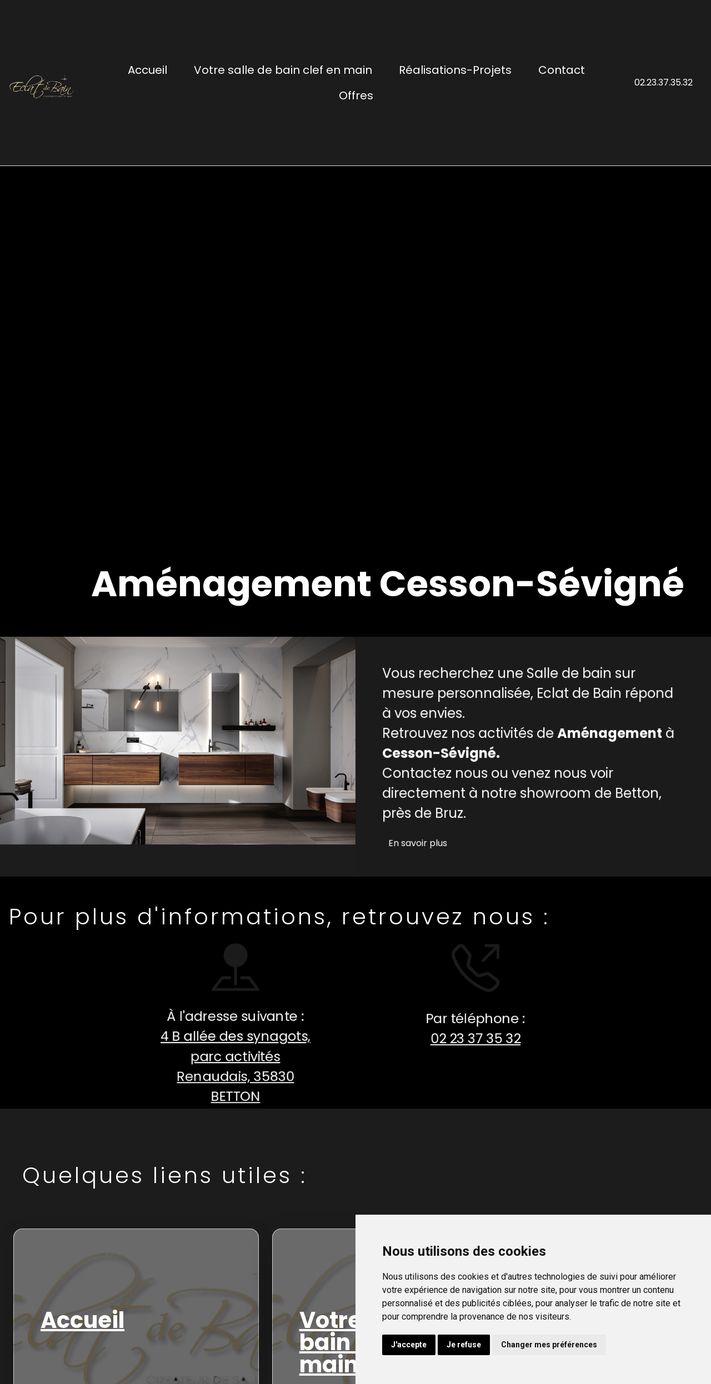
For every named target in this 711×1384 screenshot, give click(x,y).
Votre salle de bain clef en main (283, 70)
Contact (561, 70)
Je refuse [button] (464, 1344)
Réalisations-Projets (455, 70)
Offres (356, 95)
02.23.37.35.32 (663, 82)
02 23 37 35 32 (459, 1039)
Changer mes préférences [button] (549, 1344)
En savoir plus (434, 859)
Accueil (147, 70)
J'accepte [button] (409, 1344)
